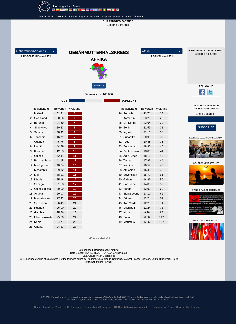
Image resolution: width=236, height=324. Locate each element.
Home (37, 307)
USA (50, 16)
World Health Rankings (68, 307)
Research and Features (97, 307)
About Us (48, 307)
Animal (73, 16)
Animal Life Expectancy (152, 307)
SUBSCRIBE (206, 127)
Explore (83, 16)
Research (61, 16)
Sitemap (138, 16)
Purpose (106, 16)
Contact (126, 16)
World (42, 16)
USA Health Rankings (125, 307)
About (116, 16)
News (171, 307)
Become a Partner (118, 24)
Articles (94, 16)
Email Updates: (205, 113)
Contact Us (182, 307)
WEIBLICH (99, 85)
